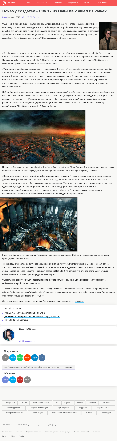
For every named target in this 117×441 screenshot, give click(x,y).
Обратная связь (7, 432)
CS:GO (24, 403)
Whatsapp (20, 357)
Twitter (13, 357)
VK (42, 357)
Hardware (58, 3)
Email (5, 357)
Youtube (20, 380)
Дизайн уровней (13, 408)
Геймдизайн (107, 403)
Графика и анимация (39, 408)
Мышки (88, 413)
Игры (29, 3)
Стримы (67, 403)
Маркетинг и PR (103, 408)
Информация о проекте (33, 432)
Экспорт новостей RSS (81, 432)
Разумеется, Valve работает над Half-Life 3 (24, 313)
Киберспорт (42, 3)
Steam (27, 380)
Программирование (14, 413)
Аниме (80, 403)
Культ (86, 3)
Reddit (27, 357)
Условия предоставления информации (57, 432)
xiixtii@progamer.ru (27, 341)
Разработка (73, 3)
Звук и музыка (63, 408)
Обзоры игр (10, 403)
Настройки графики (41, 403)
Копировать (69, 366)
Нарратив (83, 408)
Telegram (34, 357)
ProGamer (9, 3)
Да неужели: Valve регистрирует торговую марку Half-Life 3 (32, 316)
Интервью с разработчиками (64, 413)
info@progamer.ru (54, 425)
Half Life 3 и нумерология (16, 320)
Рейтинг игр (96, 432)
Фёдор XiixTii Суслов (30, 17)
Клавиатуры (106, 413)
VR (57, 403)
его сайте (79, 301)
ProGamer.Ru (7, 425)
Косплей (92, 403)
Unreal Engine (37, 413)
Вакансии (19, 432)
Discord (5, 380)
